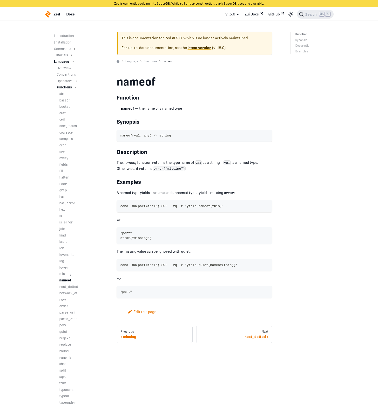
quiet (63, 332)
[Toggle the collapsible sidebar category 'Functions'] (75, 87)
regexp (64, 338)
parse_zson (68, 319)
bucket (64, 106)
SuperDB (163, 3)
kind (62, 235)
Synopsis (301, 40)
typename (66, 390)
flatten (64, 177)
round (64, 351)
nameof (65, 280)
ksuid (63, 241)
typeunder (67, 402)
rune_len (66, 357)
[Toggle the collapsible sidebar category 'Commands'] (74, 49)
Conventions (66, 74)
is (60, 216)
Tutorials (61, 55)
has (62, 197)
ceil (62, 119)
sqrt (62, 377)
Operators (65, 81)
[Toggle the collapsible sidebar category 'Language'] (72, 61)
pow (62, 325)
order (63, 306)
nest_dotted (68, 287)
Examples (301, 51)
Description (303, 45)
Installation (63, 42)
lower (63, 267)
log (61, 261)
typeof (64, 396)
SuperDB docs (234, 3)
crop (63, 145)
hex (62, 209)
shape (63, 364)
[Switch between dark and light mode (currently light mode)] (290, 14)
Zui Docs (254, 14)
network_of (68, 293)
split (62, 370)
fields (63, 164)
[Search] (315, 14)
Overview (64, 68)
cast (62, 113)
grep (63, 190)
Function (301, 34)
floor (63, 184)
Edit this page (142, 312)
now (62, 299)
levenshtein (68, 255)
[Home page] (118, 61)
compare (66, 139)
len (61, 248)
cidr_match (68, 126)
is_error (66, 222)
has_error (67, 203)
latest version (199, 48)
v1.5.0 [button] (230, 14)
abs (62, 94)
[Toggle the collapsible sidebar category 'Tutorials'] (71, 55)
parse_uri (67, 312)
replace (65, 344)
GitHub (276, 14)
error (63, 152)
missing (65, 274)
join (62, 229)
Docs (70, 14)
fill (61, 171)
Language (61, 62)
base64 (65, 100)
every (63, 158)
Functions (64, 87)
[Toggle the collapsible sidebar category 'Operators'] (76, 81)
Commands (62, 49)
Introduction (64, 36)
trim (62, 383)
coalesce (66, 132)
